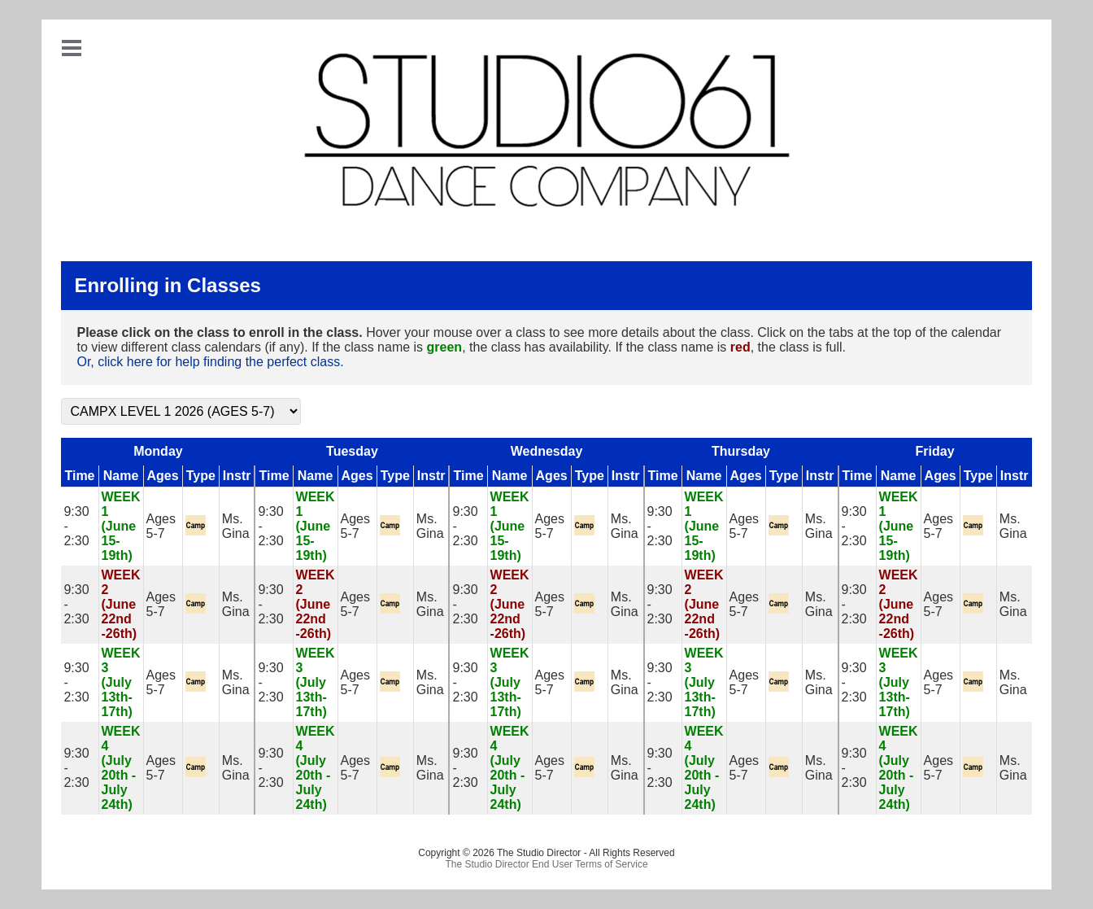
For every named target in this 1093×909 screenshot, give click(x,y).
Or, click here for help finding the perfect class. (209, 362)
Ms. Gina (236, 526)
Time (79, 476)
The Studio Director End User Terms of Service (546, 864)
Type (201, 476)
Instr (237, 476)
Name (121, 476)
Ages (163, 476)
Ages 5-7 (161, 526)
